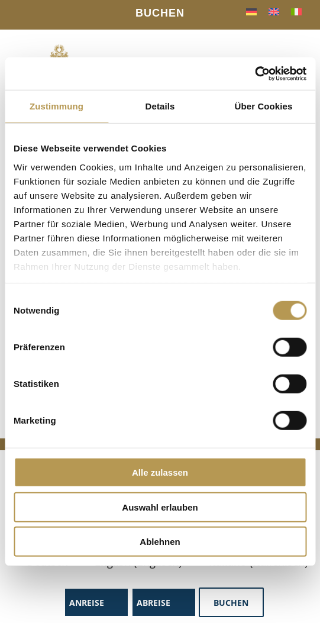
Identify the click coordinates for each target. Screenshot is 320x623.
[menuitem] (251, 11)
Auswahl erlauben (160, 507)
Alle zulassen (160, 472)
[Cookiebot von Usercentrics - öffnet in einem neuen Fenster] (254, 73)
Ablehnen (160, 542)
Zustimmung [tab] (56, 106)
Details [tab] (160, 106)
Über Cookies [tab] (264, 106)
